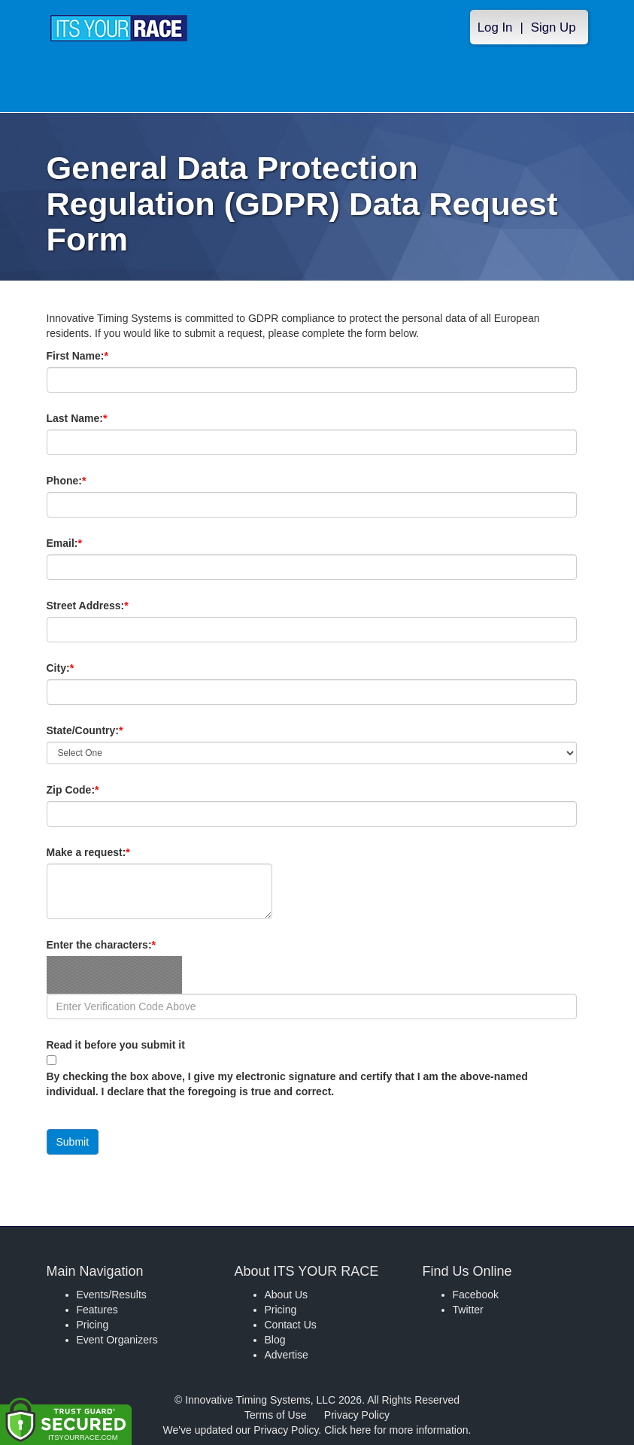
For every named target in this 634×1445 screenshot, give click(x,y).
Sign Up (553, 27)
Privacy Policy (357, 1415)
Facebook (476, 1295)
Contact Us (291, 1325)
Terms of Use (275, 1415)
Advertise (286, 1355)
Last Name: (103, 418)
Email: (90, 543)
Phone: (92, 481)
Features (97, 1310)
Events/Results (112, 1295)
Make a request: (88, 852)
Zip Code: (98, 790)
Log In (495, 27)
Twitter (468, 1310)
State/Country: (110, 730)
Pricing (93, 1325)
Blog (275, 1340)
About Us (286, 1295)
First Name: (103, 356)
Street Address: (113, 606)
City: (86, 668)
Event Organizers (117, 1340)
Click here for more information (396, 1430)
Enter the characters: (127, 945)
